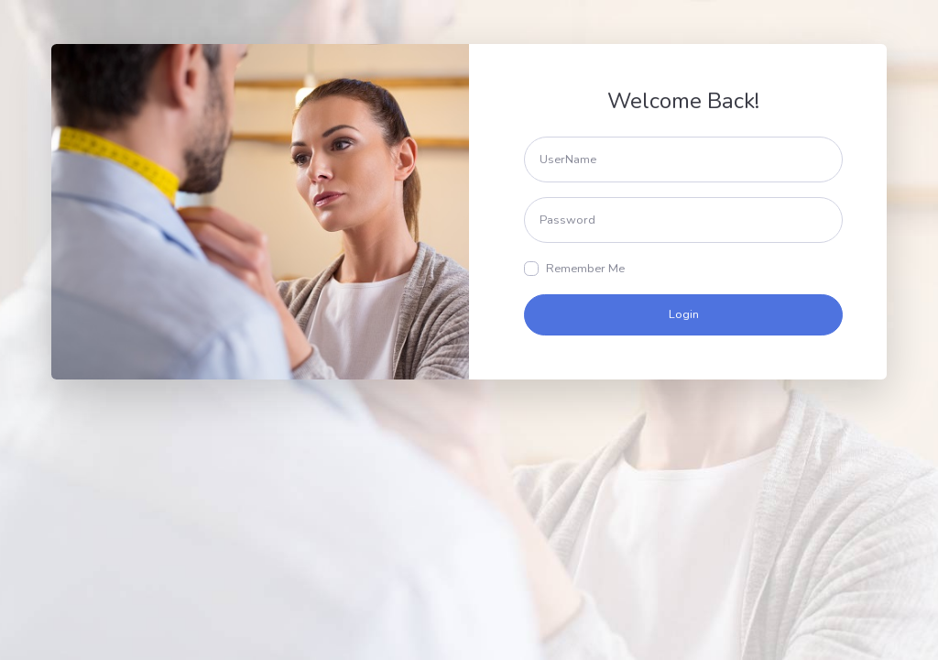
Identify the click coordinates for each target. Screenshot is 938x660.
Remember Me (585, 268)
